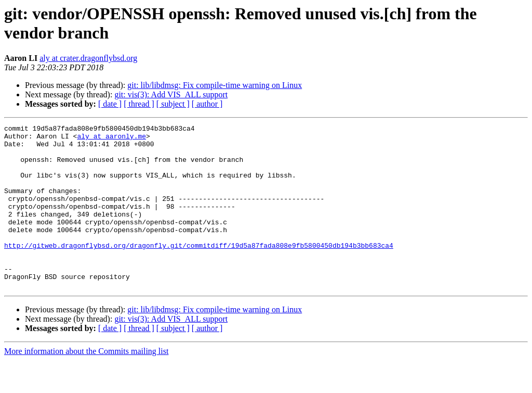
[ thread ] (139, 103)
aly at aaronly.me (111, 139)
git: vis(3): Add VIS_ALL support (171, 94)
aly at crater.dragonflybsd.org (88, 58)
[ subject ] (173, 103)
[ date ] (110, 103)
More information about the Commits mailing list (86, 383)
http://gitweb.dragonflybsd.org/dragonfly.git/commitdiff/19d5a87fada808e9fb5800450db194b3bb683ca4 (198, 270)
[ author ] (207, 103)
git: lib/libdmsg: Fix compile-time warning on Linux (214, 85)
